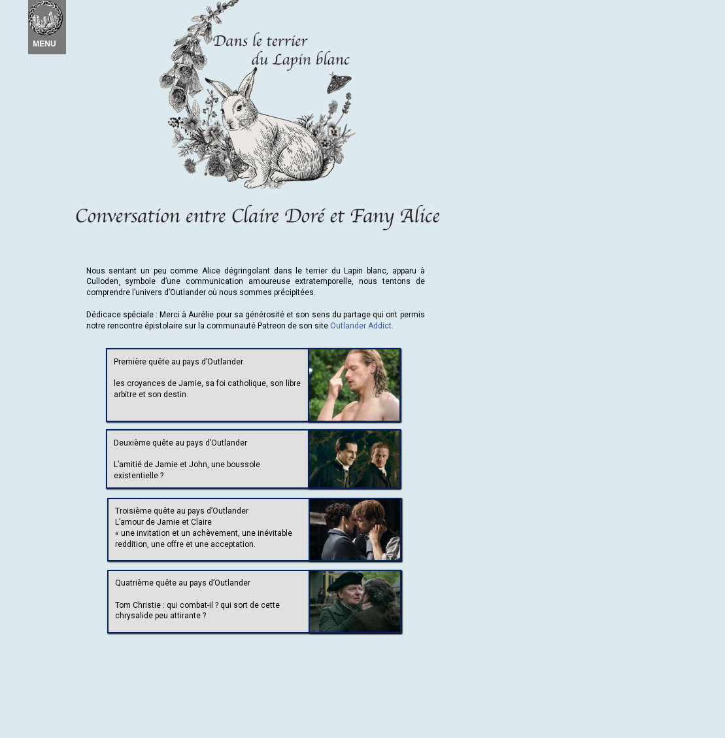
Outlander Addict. (362, 325)
